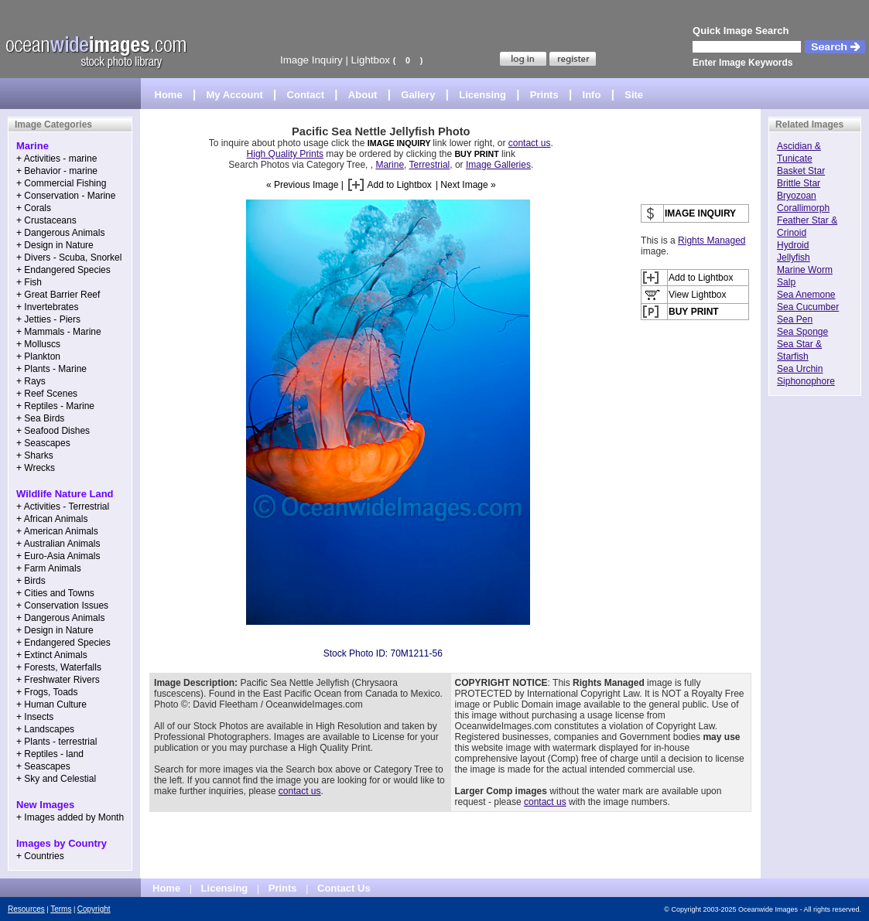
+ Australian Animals (58, 543)
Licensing (482, 95)
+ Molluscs (38, 344)
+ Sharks (34, 455)
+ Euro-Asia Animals (58, 556)
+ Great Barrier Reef (58, 294)
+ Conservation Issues (62, 605)
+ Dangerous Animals (60, 232)
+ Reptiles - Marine (55, 406)
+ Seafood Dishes (53, 430)
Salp (786, 282)
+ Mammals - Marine (58, 331)
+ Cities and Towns (55, 593)
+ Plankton (38, 356)
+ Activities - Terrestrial (62, 506)
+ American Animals (57, 531)
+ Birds (31, 580)
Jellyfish (793, 257)
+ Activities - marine (56, 158)
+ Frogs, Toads (47, 692)
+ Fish (29, 282)
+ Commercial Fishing (61, 183)
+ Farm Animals (48, 568)
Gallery (418, 95)
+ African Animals (51, 518)
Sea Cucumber (808, 307)
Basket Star (801, 170)
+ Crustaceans (46, 220)
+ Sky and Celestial (56, 778)
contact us (529, 143)
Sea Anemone (806, 294)
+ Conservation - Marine (65, 195)
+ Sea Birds (40, 418)
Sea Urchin (800, 368)
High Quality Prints (285, 153)
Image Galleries (498, 164)
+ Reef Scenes (46, 393)
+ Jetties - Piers (48, 319)
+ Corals (33, 208)
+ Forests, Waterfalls (58, 667)
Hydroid (793, 245)
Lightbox (370, 60)
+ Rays (31, 381)
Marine (389, 164)
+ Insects (34, 716)
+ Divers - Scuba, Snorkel (68, 257)
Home (169, 95)
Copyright (94, 909)
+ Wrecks (35, 467)
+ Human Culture (51, 704)
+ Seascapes (43, 443)
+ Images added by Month (70, 817)
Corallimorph (803, 208)
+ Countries (40, 856)
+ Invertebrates (47, 307)
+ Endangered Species (63, 269)
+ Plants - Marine (51, 368)
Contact (305, 95)
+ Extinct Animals (51, 655)
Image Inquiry (311, 60)
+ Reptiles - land (50, 754)
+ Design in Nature (55, 245)
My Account (235, 95)
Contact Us (344, 888)
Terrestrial (429, 164)
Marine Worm (805, 269)
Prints (544, 95)
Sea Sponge (802, 331)
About (363, 95)
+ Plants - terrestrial (56, 741)
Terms (60, 909)
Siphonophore (806, 381)
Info (592, 95)
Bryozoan (796, 195)
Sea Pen (795, 319)
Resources (26, 909)
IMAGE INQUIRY (400, 143)
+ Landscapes (45, 729)
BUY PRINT (476, 154)
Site (633, 95)
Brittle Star (798, 183)
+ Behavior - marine (57, 170)
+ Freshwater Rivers (58, 679)
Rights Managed (711, 240)
